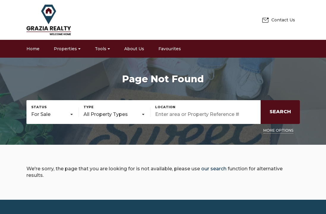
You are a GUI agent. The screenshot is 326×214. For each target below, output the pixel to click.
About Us (134, 48)
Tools (102, 49)
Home (33, 48)
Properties (67, 49)
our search (213, 168)
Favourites (169, 48)
